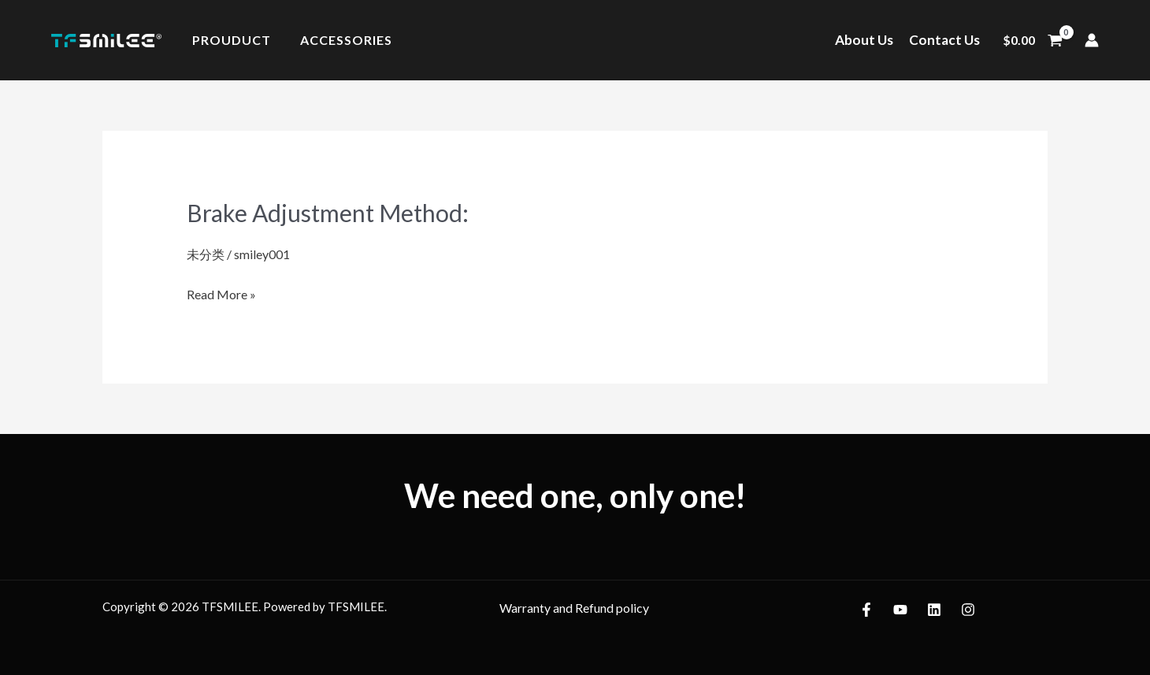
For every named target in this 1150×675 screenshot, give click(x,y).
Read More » (221, 292)
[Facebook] (866, 610)
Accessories (340, 40)
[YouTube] (900, 610)
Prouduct (229, 40)
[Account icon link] (1092, 40)
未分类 (205, 254)
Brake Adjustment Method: (328, 212)
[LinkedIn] (934, 610)
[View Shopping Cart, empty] (1032, 40)
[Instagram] (968, 610)
